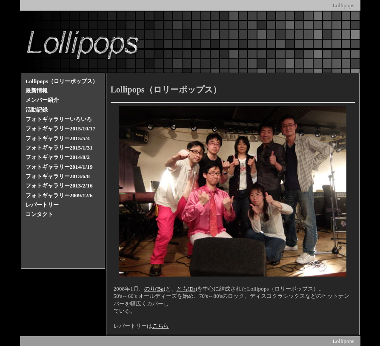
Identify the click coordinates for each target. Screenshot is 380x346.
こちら (160, 326)
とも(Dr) (187, 288)
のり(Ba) (155, 288)
